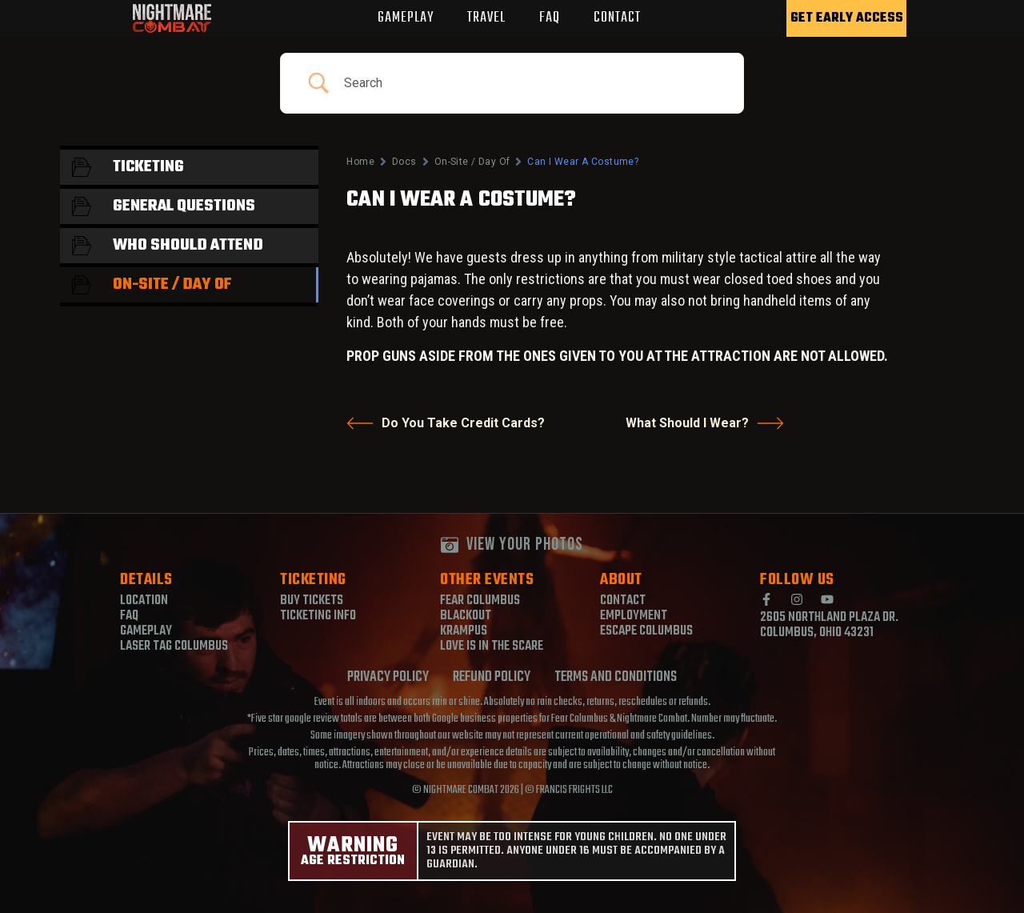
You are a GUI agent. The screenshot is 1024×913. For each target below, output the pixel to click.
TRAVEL (486, 18)
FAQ (549, 18)
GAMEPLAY (406, 18)
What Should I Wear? (705, 423)
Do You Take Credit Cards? (445, 423)
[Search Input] (531, 83)
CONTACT (617, 18)
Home (360, 161)
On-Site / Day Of (472, 161)
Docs (404, 161)
